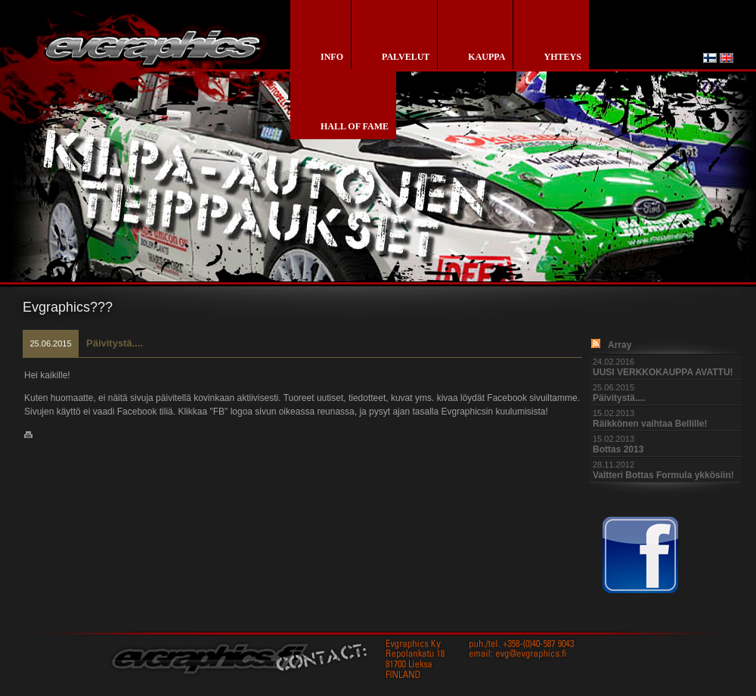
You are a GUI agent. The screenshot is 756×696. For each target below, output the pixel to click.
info (332, 56)
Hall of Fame (355, 126)
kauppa (486, 56)
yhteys (562, 56)
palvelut (405, 56)
